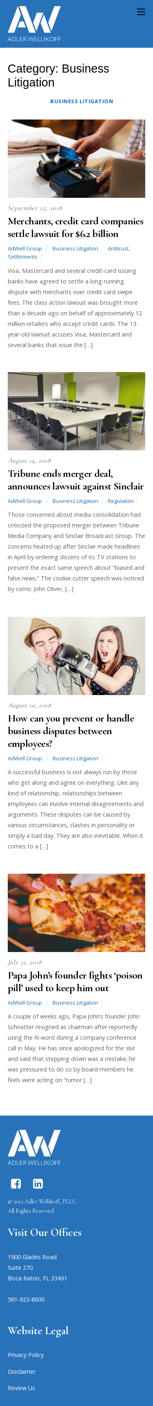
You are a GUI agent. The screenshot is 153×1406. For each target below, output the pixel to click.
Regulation (121, 501)
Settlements (23, 256)
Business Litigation (81, 101)
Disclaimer (21, 1371)
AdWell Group (25, 248)
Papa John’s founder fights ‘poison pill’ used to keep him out (75, 981)
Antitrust (118, 248)
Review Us (21, 1388)
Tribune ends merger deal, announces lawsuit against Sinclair (76, 479)
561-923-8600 (26, 1299)
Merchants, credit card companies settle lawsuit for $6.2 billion (75, 227)
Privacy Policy (26, 1355)
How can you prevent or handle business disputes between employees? (71, 731)
